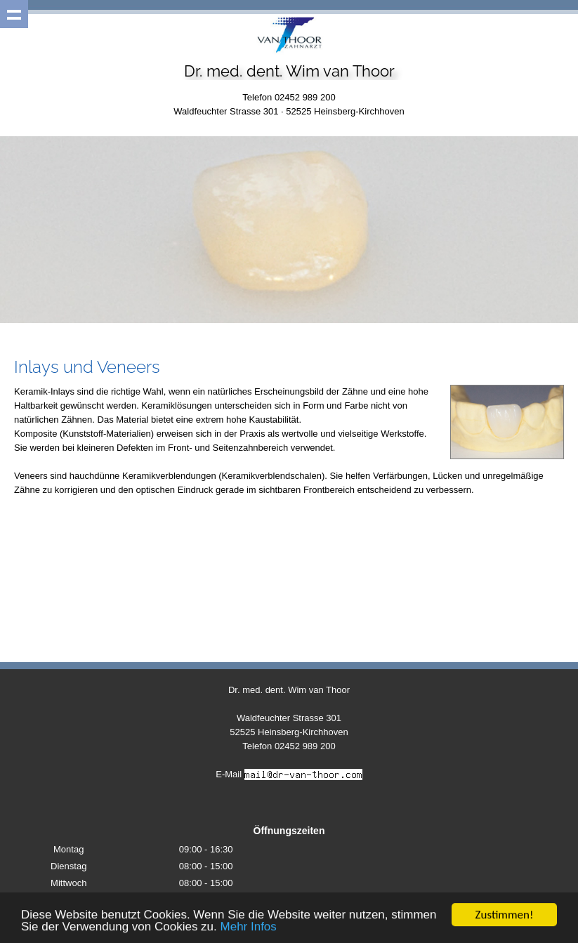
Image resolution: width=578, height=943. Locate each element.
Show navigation (14, 14)
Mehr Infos (249, 927)
